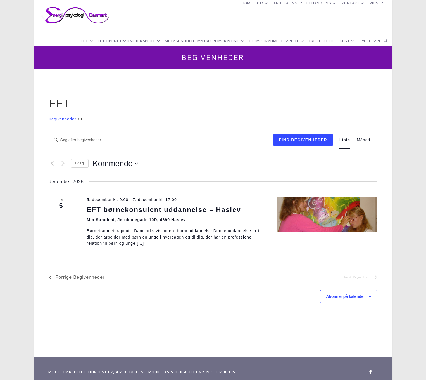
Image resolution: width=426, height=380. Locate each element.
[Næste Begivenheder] (63, 163)
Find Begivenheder (303, 140)
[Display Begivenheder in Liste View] (344, 140)
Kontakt (354, 3)
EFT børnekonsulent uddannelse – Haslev (164, 209)
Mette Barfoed (65, 372)
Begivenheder (63, 119)
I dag (79, 163)
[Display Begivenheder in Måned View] (363, 140)
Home (247, 3)
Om (263, 3)
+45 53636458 (177, 372)
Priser (376, 3)
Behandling (321, 3)
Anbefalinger (287, 3)
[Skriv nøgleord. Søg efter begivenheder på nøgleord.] (161, 140)
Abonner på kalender (345, 296)
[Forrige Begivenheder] (52, 163)
